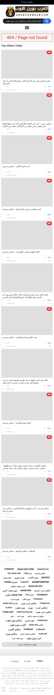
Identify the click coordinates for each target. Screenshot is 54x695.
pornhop (9, 569)
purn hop (43, 634)
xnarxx (45, 577)
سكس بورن (11, 633)
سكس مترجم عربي (27, 634)
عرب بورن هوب (33, 638)
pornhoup (45, 603)
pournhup (42, 595)
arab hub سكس (36, 625)
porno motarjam (25, 612)
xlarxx (9, 608)
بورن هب (20, 616)
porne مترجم (10, 582)
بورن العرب (33, 577)
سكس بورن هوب (14, 620)
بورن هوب (20, 607)
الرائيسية (15, 661)
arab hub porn (25, 569)
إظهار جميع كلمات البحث (27, 644)
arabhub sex (43, 569)
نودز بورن (7, 577)
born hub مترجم (10, 603)
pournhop (38, 599)
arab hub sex (35, 586)
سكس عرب (41, 607)
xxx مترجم (29, 595)
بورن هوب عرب (17, 638)
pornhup (40, 629)
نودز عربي (29, 620)
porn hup (8, 612)
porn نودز (28, 573)
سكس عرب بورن (29, 603)
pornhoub (42, 620)
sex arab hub (14, 573)
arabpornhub (40, 582)
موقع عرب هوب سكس (35, 616)
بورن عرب (14, 599)
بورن (30, 607)
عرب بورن (19, 577)
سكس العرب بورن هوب (13, 689)
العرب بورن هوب (18, 624)
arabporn (25, 590)
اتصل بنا (27, 661)
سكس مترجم (28, 2)
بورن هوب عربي (10, 590)
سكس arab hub (13, 595)
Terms (40, 661)
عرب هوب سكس (18, 586)
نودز (12, 616)
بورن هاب (26, 599)
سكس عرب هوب (43, 612)
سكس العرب (14, 629)
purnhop (25, 582)
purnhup (28, 629)
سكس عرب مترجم (42, 590)
